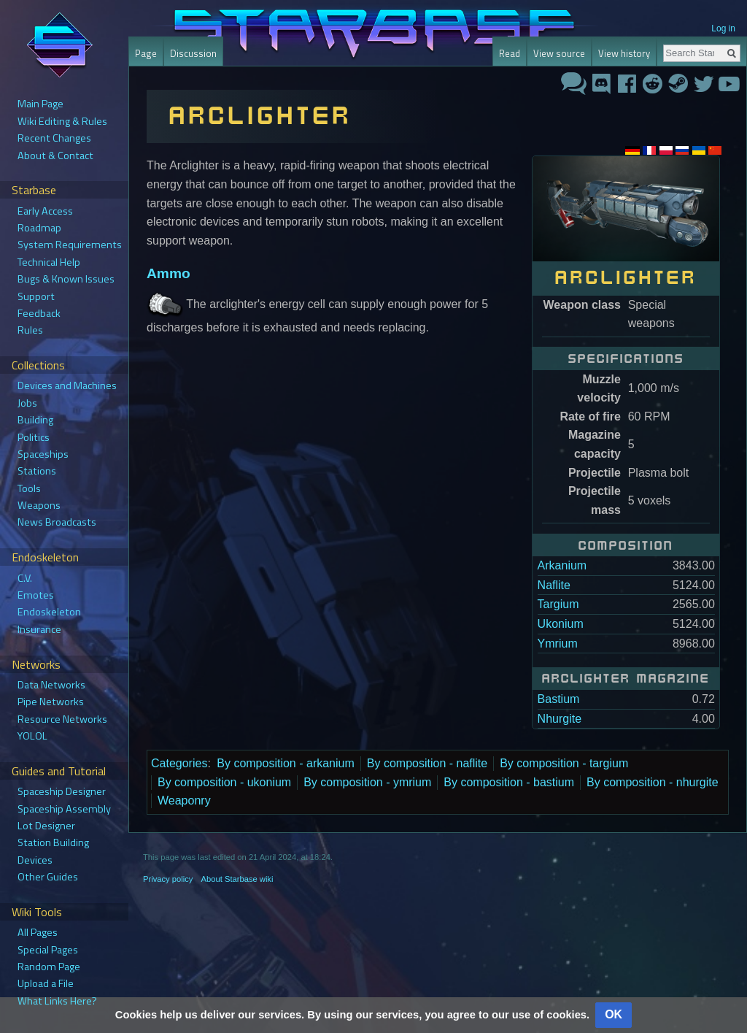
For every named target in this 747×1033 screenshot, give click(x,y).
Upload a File (46, 983)
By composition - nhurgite (653, 782)
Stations (37, 471)
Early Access (45, 211)
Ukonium (561, 624)
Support (36, 296)
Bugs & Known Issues (66, 279)
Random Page (49, 967)
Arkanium (562, 565)
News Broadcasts (57, 522)
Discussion (193, 53)
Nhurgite (559, 719)
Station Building (53, 842)
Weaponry (184, 800)
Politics (34, 437)
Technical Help (49, 262)
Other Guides (48, 877)
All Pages (38, 932)
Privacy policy (168, 879)
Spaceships (43, 454)
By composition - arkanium (286, 763)
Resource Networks (62, 719)
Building (35, 420)
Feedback (39, 313)
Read (509, 53)
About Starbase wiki (237, 879)
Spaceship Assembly (64, 809)
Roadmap (39, 228)
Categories (179, 763)
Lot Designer (46, 826)
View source (559, 53)
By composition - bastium (509, 782)
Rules (30, 330)
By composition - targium (564, 763)
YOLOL (32, 736)
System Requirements (70, 245)
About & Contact (55, 155)
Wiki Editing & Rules (62, 121)
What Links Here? (57, 1001)
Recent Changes (54, 138)
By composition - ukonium (224, 782)
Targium (558, 604)
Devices (35, 860)
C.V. (25, 578)
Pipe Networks (51, 702)
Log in (723, 28)
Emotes (36, 595)
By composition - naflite (427, 763)
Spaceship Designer (62, 791)
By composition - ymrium (367, 782)
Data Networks (51, 685)
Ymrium (558, 643)
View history (624, 53)
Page (146, 53)
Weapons (39, 505)
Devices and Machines (67, 385)
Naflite (554, 585)
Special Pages (48, 950)
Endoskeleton (49, 612)
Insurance (39, 629)
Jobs (27, 403)
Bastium (559, 699)
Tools (29, 488)
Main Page (40, 104)
